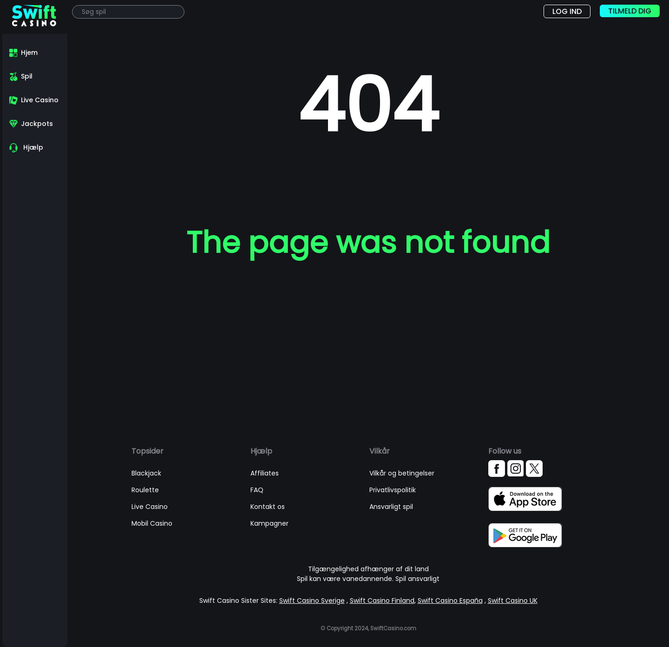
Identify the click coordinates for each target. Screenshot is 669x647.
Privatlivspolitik (392, 490)
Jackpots (37, 123)
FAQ (256, 490)
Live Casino (40, 100)
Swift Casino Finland (382, 600)
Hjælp (33, 147)
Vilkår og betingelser (401, 473)
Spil (27, 76)
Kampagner (269, 523)
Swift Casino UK (513, 600)
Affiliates (264, 473)
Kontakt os (267, 506)
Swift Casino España (450, 600)
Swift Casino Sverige (312, 600)
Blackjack (146, 473)
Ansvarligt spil (391, 506)
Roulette (145, 490)
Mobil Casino (151, 523)
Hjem (29, 52)
